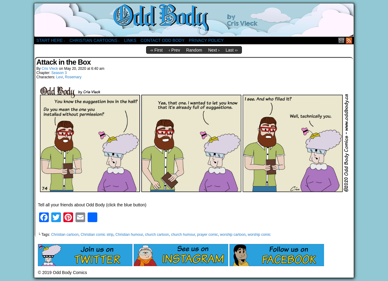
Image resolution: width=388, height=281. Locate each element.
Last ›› (232, 50)
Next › (213, 50)
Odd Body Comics (194, 20)
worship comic (259, 234)
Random (194, 50)
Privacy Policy (206, 40)
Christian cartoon (65, 234)
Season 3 (59, 73)
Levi (59, 77)
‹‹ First (156, 50)
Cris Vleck (50, 68)
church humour (183, 234)
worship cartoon (233, 234)
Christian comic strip (97, 234)
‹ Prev (174, 50)
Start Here (50, 40)
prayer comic (207, 234)
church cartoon (157, 234)
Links (130, 40)
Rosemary (73, 77)
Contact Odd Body (163, 40)
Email (341, 40)
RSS (349, 40)
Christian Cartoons (94, 40)
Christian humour (129, 234)
